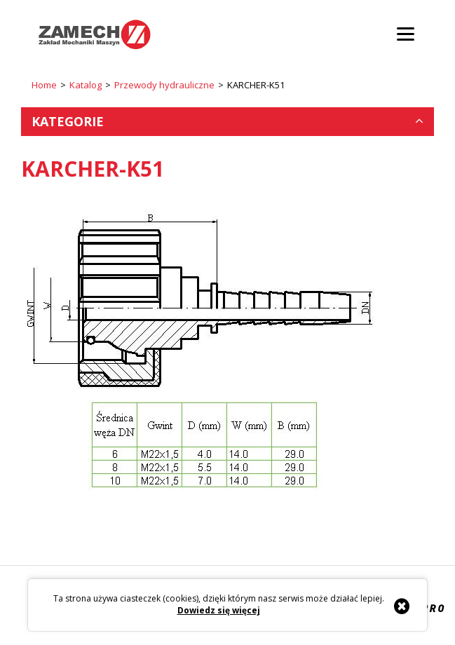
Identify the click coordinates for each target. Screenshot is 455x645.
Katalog (85, 85)
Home (44, 85)
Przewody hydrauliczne (164, 85)
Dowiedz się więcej (218, 610)
